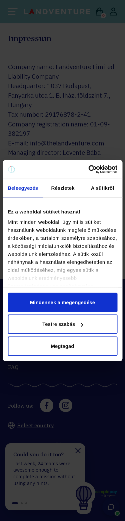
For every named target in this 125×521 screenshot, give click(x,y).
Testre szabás (62, 324)
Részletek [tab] (63, 187)
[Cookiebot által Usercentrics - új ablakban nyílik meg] (89, 169)
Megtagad (62, 346)
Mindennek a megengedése (62, 302)
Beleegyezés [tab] (23, 187)
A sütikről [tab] (102, 187)
